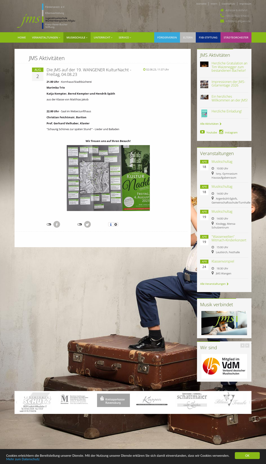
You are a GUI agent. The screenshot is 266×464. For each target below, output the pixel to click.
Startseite (201, 3)
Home (22, 37)
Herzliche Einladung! (227, 111)
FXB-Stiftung (208, 37)
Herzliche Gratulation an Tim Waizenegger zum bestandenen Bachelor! (229, 67)
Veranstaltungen (46, 37)
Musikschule (76, 37)
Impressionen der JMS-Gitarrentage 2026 (228, 83)
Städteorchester (236, 37)
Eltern (188, 37)
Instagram (228, 132)
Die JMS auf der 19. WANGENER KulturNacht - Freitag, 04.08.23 (89, 72)
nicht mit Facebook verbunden (49, 224)
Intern (214, 3)
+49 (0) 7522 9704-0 (237, 16)
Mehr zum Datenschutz (22, 459)
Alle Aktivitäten (211, 124)
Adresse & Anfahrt (236, 10)
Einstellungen (115, 224)
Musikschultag (222, 161)
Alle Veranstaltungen (214, 284)
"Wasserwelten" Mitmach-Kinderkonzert (229, 238)
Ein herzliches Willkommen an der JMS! (230, 98)
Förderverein (167, 37)
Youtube (208, 132)
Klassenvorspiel (223, 261)
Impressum (245, 3)
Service (125, 37)
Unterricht (103, 37)
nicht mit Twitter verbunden (79, 224)
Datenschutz (228, 3)
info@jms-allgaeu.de (238, 21)
